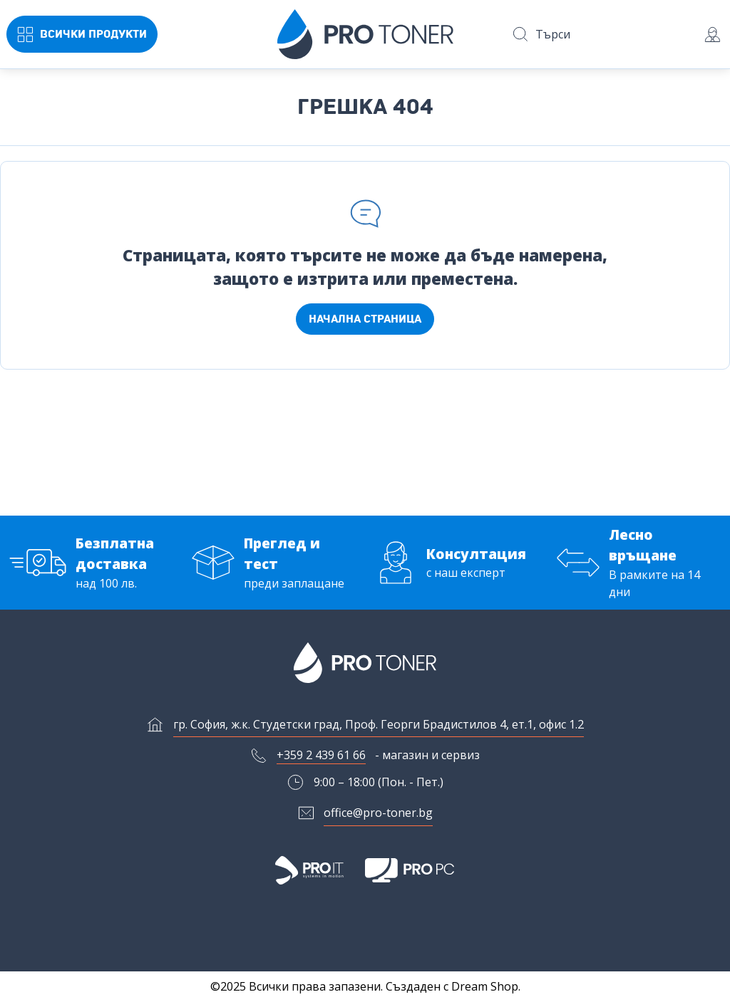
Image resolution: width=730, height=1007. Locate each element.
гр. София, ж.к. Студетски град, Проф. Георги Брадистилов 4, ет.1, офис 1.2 (378, 729)
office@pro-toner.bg (378, 818)
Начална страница (365, 319)
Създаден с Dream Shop (452, 986)
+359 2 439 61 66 (321, 760)
